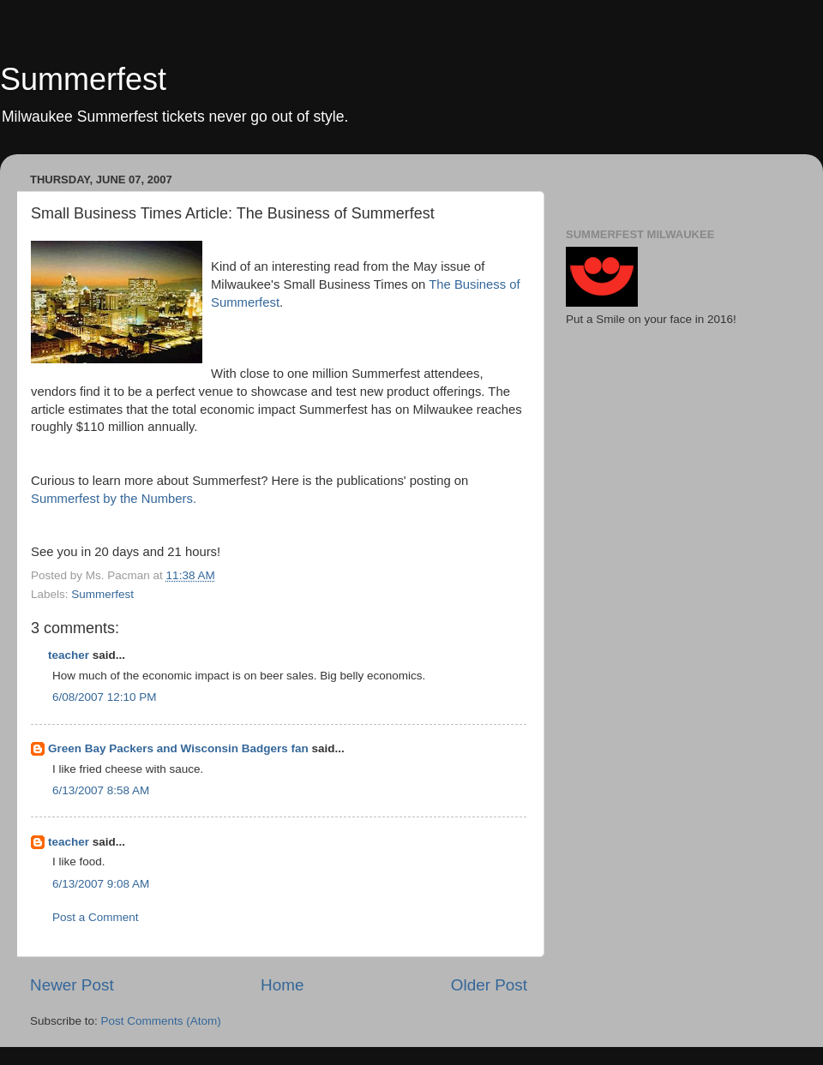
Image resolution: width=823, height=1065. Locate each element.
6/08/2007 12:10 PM (104, 697)
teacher (68, 655)
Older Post (489, 985)
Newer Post (72, 985)
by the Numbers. (113, 499)
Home (282, 985)
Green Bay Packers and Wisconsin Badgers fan (178, 748)
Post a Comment (95, 917)
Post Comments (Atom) (161, 1020)
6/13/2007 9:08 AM (100, 883)
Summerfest (83, 79)
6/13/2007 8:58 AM (100, 790)
